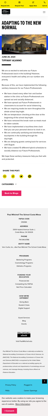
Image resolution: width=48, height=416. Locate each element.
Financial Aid (24, 281)
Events (24, 324)
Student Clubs (24, 305)
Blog (24, 321)
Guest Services (24, 318)
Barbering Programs (24, 260)
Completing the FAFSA (24, 284)
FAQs (7, 391)
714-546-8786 (24, 240)
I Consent (9, 411)
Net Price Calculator (24, 287)
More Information (22, 404)
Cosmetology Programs (24, 263)
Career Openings (30, 391)
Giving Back (24, 302)
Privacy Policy (10, 385)
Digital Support (24, 308)
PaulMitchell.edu (26, 341)
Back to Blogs (11, 193)
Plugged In (28, 385)
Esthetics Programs (24, 266)
